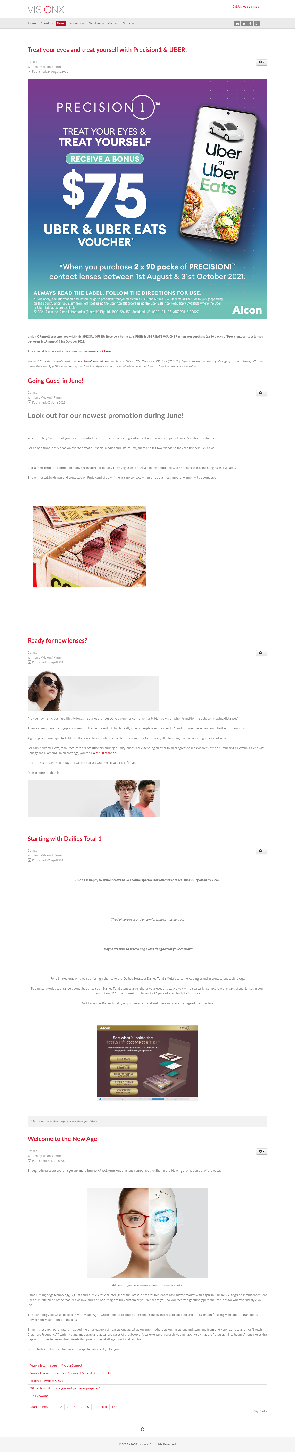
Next (104, 1407)
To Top (147, 1429)
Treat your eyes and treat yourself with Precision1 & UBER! (107, 49)
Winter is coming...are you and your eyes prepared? (65, 1388)
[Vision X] (46, 9)
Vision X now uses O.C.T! (46, 1381)
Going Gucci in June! (55, 380)
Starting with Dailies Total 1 (65, 838)
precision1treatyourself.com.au (92, 361)
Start (33, 1407)
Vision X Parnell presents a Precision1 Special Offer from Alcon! (73, 1373)
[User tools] (262, 62)
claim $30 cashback (104, 753)
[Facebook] (250, 23)
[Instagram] (257, 23)
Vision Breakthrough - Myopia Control (56, 1365)
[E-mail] (237, 23)
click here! (104, 351)
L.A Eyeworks (39, 1396)
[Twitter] (244, 23)
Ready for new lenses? (57, 640)
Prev (45, 1407)
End (114, 1407)
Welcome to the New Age (62, 1138)
